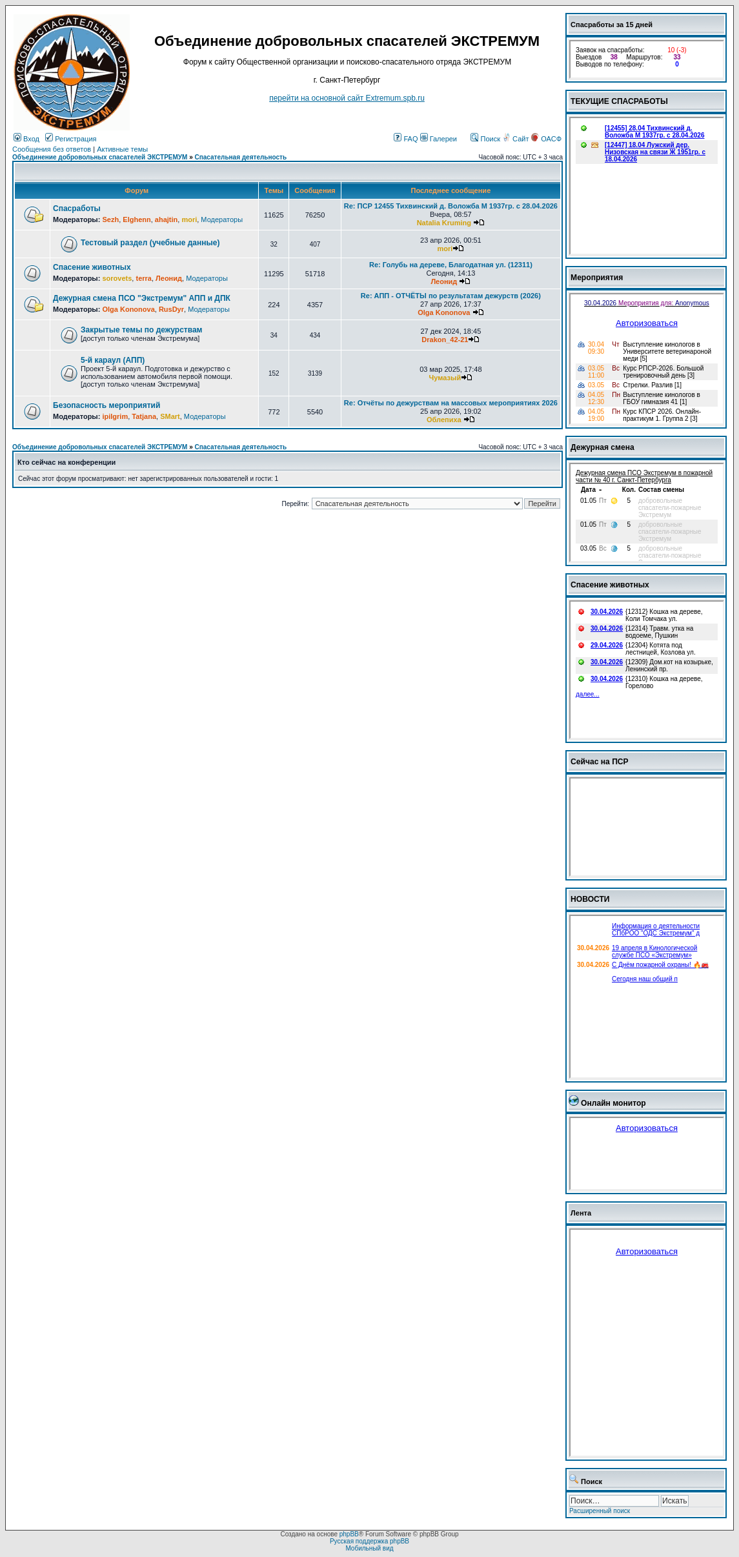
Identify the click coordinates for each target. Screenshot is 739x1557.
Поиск (485, 139)
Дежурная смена (602, 447)
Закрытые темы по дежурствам (141, 329)
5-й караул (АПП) (113, 360)
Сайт (516, 139)
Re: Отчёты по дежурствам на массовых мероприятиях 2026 (451, 403)
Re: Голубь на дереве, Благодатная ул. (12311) (450, 265)
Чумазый (445, 378)
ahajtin (166, 219)
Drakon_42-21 (444, 339)
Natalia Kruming (444, 223)
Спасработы (77, 208)
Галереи (438, 139)
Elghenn (136, 219)
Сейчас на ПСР (600, 761)
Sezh (110, 219)
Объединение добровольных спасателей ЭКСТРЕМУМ (99, 157)
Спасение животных (92, 267)
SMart (170, 416)
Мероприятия (597, 277)
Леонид (169, 278)
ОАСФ (546, 139)
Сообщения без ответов (51, 149)
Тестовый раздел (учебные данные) (150, 242)
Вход (26, 139)
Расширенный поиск (599, 1510)
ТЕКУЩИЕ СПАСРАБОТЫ (619, 101)
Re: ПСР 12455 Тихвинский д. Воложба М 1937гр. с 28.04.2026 (451, 206)
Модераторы (222, 219)
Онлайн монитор (613, 1103)
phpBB (349, 1534)
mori (189, 219)
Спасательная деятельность (241, 157)
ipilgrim (115, 416)
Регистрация (70, 139)
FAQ (406, 139)
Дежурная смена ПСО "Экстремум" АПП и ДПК (141, 298)
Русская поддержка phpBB (369, 1541)
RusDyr (171, 309)
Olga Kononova (128, 309)
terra (143, 278)
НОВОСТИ (590, 899)
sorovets (117, 278)
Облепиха (444, 419)
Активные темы (122, 149)
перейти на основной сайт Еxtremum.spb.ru (347, 98)
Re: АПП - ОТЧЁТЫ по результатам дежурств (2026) (451, 296)
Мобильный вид (369, 1548)
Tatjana (144, 416)
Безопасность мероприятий (106, 405)
